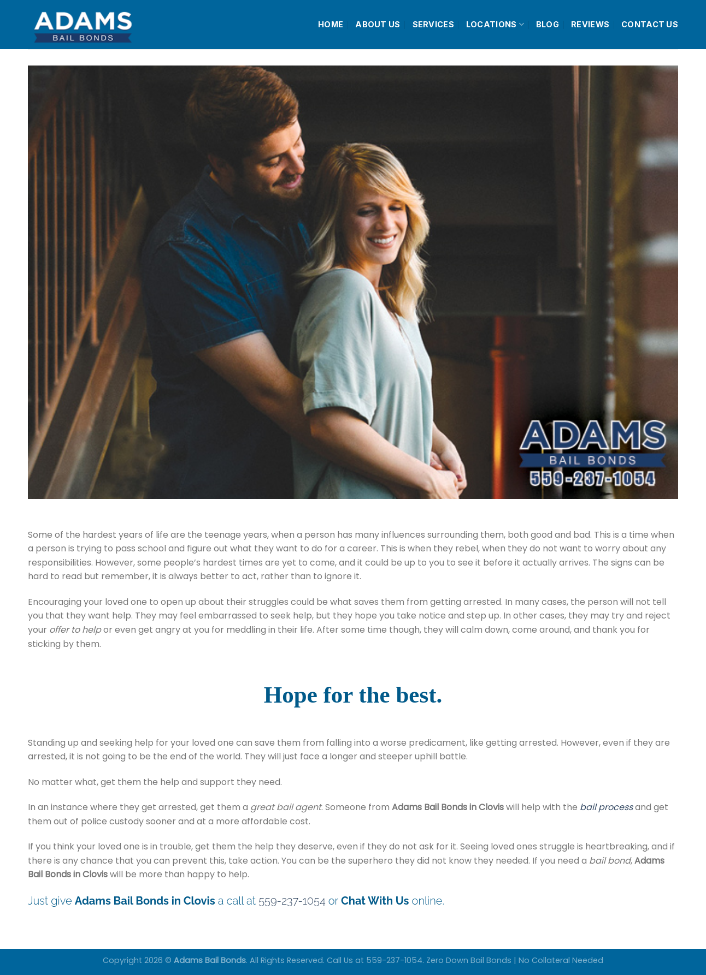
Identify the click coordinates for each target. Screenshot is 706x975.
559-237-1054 (291, 900)
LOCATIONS (495, 24)
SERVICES (433, 24)
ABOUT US (377, 24)
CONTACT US (649, 24)
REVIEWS (590, 24)
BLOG (547, 24)
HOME (330, 24)
